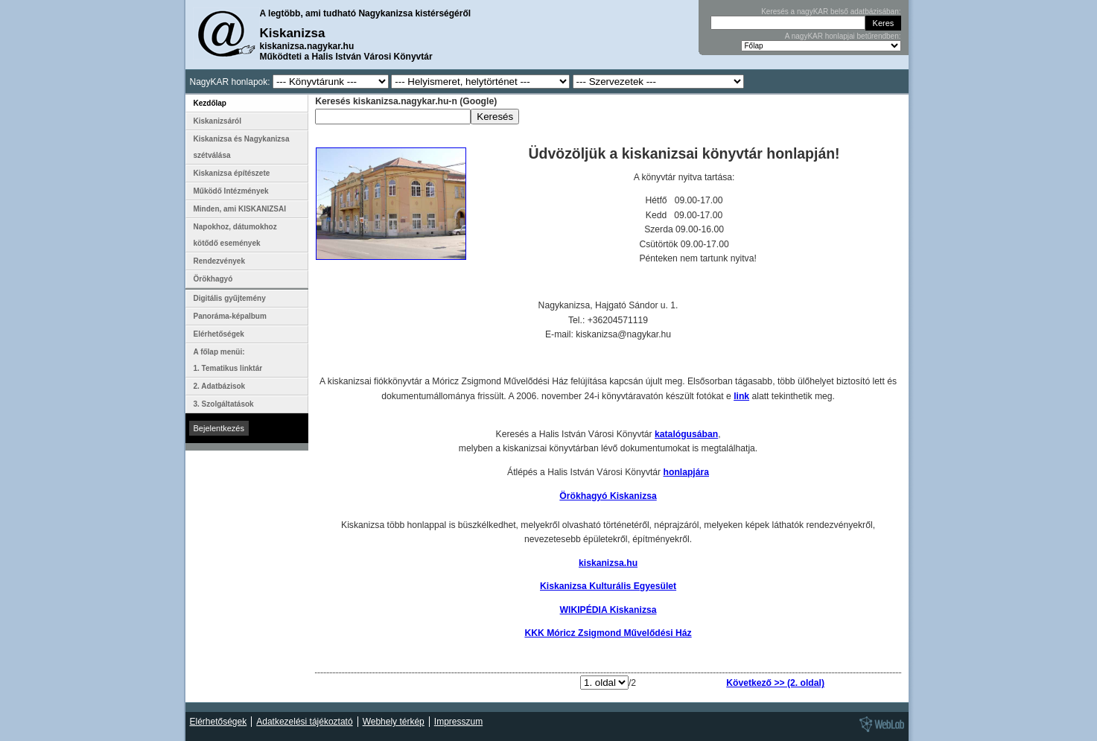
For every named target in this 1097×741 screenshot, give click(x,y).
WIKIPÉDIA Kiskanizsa (608, 610)
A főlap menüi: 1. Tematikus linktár (228, 360)
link (741, 396)
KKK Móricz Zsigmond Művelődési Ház (607, 633)
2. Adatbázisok (220, 386)
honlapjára (686, 472)
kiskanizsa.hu (608, 563)
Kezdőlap (210, 103)
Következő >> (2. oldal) (775, 683)
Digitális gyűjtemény (230, 298)
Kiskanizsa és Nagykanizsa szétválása (242, 147)
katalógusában (686, 434)
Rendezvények (219, 261)
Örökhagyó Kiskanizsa (607, 496)
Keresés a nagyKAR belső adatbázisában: (830, 11)
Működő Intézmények (231, 191)
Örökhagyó (213, 279)
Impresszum (458, 721)
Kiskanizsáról (217, 121)
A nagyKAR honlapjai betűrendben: (843, 36)
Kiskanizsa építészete (232, 173)
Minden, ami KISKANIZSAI (240, 209)
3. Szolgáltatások (224, 404)
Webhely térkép (394, 721)
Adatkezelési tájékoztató (304, 721)
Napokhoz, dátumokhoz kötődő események (235, 235)
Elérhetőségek (219, 334)
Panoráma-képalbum (230, 316)
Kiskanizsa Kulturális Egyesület (608, 586)
